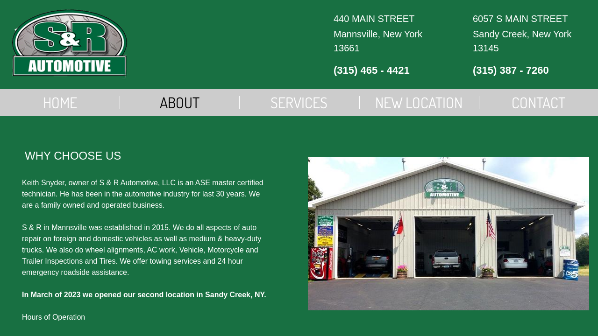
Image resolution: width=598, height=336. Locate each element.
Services (299, 102)
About (179, 102)
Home (60, 102)
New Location (419, 102)
